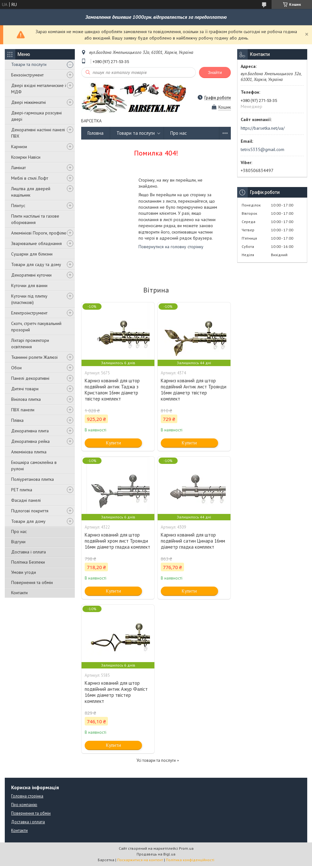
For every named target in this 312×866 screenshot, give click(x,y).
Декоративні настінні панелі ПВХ (38, 133)
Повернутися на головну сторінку (170, 246)
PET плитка (21, 490)
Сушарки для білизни (32, 254)
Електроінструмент (29, 313)
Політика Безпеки (28, 562)
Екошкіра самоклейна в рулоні (34, 465)
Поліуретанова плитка (32, 479)
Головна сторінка (27, 796)
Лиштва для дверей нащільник (30, 192)
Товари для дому (28, 521)
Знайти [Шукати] (215, 72)
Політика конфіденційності (190, 859)
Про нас (19, 531)
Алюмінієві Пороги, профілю (38, 233)
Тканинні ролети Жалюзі (34, 357)
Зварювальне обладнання (36, 243)
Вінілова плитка (26, 399)
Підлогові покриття (29, 511)
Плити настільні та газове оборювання (35, 219)
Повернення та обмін (32, 582)
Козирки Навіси (25, 157)
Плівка (17, 420)
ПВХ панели (22, 410)
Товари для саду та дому (36, 264)
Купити (113, 443)
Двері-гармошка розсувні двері (36, 116)
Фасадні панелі (26, 500)
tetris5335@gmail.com (262, 149)
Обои (16, 368)
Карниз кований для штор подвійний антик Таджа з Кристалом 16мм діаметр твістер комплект (112, 390)
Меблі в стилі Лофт (29, 178)
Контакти (19, 592)
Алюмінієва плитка (28, 452)
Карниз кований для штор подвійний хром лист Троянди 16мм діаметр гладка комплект (117, 541)
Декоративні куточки (31, 275)
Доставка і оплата (28, 552)
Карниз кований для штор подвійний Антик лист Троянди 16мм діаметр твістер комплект (193, 390)
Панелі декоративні (30, 378)
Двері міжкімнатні (28, 102)
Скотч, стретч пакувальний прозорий (36, 327)
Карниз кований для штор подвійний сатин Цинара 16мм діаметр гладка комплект (193, 541)
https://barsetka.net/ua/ (263, 128)
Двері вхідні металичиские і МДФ (38, 89)
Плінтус (18, 205)
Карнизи (19, 146)
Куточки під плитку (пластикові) (29, 299)
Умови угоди (23, 572)
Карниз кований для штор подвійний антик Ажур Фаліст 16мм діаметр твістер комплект (116, 692)
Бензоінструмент (27, 75)
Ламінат (18, 167)
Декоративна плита (30, 431)
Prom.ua (186, 848)
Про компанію (24, 804)
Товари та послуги (28, 64)
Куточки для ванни (29, 285)
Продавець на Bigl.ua (156, 854)
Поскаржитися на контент (140, 859)
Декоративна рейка (30, 441)
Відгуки (18, 542)
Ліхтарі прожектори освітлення (30, 343)
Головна (95, 133)
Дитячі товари (25, 389)
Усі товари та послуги (156, 760)
